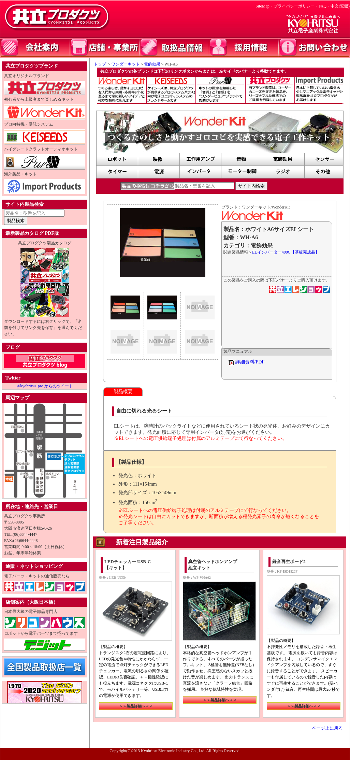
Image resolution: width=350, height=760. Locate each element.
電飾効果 (152, 64)
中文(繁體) (340, 6)
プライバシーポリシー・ (296, 6)
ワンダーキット (125, 64)
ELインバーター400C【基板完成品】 (285, 252)
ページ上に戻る (327, 728)
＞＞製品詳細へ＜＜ (136, 706)
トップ (98, 64)
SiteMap (262, 6)
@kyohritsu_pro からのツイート (44, 386)
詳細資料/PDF (250, 361)
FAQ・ (325, 6)
